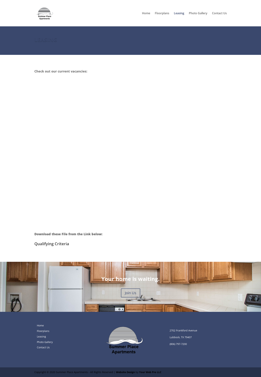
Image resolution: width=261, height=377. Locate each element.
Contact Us (219, 13)
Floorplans (162, 13)
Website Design (125, 372)
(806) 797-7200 (178, 344)
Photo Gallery (198, 13)
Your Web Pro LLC (150, 372)
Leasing (179, 13)
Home (146, 13)
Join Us (130, 292)
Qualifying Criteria (51, 243)
